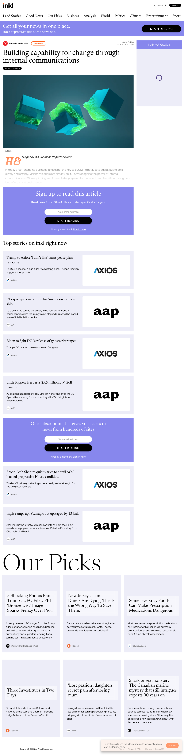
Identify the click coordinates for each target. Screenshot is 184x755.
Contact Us (159, 749)
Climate (135, 16)
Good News (34, 16)
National (38, 43)
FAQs (139, 749)
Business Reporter (12, 68)
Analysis (90, 16)
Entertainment (157, 16)
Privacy (131, 749)
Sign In (160, 5)
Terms (121, 749)
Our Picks (55, 16)
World (105, 16)
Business (72, 16)
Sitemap (148, 749)
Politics (120, 16)
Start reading (161, 29)
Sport (176, 16)
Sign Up (175, 5)
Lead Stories (12, 16)
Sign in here (79, 229)
